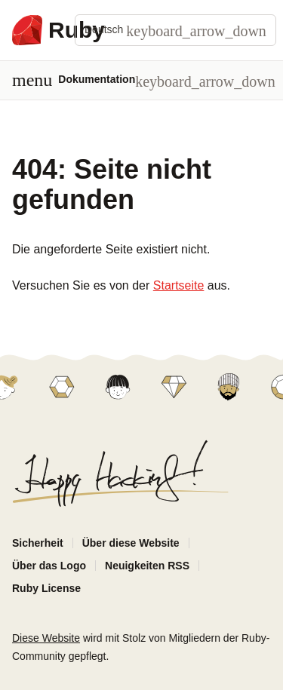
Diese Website (46, 638)
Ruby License (46, 588)
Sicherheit (37, 543)
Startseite (179, 285)
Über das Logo (49, 565)
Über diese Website (131, 543)
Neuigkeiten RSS (147, 565)
